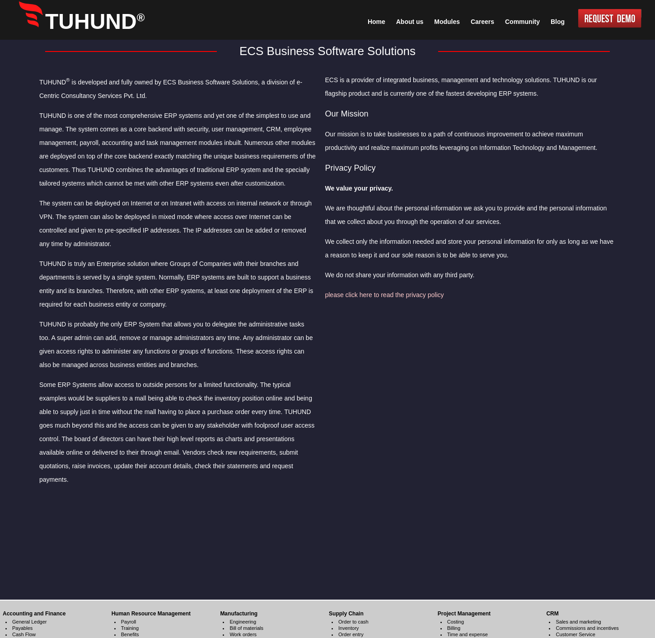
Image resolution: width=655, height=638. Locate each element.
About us (410, 21)
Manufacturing (238, 613)
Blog (558, 21)
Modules (447, 21)
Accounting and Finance (34, 613)
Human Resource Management (151, 613)
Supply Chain (346, 613)
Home (376, 21)
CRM (552, 613)
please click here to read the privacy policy (384, 294)
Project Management (464, 613)
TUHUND (95, 21)
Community (522, 21)
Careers (482, 21)
